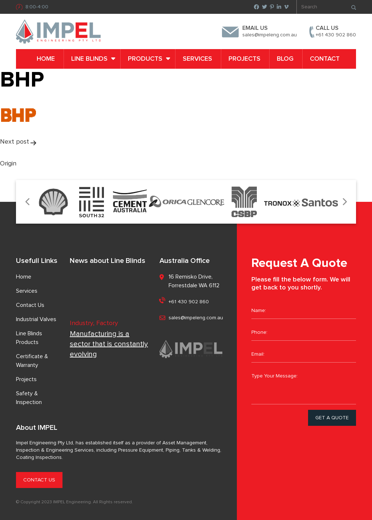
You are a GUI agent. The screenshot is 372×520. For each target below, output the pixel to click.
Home (46, 59)
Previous (28, 202)
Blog (285, 59)
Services (197, 59)
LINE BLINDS (89, 59)
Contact (325, 59)
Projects (244, 59)
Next (344, 202)
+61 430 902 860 (336, 34)
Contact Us (30, 305)
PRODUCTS (145, 59)
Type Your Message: (303, 386)
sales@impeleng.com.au (269, 34)
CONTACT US (39, 480)
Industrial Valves (36, 319)
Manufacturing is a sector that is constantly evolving (109, 344)
